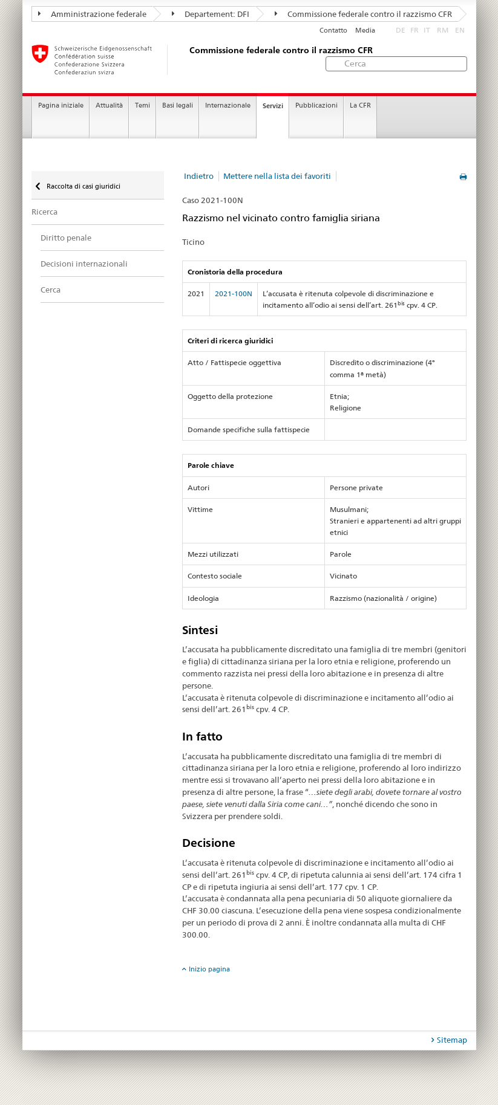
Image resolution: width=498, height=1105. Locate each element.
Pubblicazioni (316, 105)
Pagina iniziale (61, 105)
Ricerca (44, 211)
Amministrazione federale (92, 14)
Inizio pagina (209, 969)
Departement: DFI (210, 14)
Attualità (109, 105)
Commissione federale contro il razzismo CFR (363, 14)
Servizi (273, 106)
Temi (142, 105)
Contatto (333, 30)
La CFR (360, 105)
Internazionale (228, 105)
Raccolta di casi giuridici (82, 186)
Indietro (199, 176)
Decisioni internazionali (84, 263)
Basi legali (177, 105)
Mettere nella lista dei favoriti (277, 176)
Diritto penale (66, 237)
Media (365, 30)
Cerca (51, 289)
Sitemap (452, 1040)
